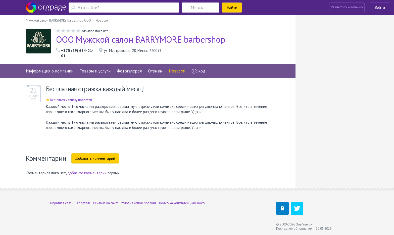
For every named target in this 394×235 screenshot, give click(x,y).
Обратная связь (61, 203)
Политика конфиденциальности (182, 203)
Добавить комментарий (95, 158)
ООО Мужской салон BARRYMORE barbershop (140, 39)
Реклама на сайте (106, 203)
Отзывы (155, 71)
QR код (198, 71)
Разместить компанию (347, 7)
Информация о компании (49, 71)
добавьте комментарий (87, 173)
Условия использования (139, 203)
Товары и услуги (95, 71)
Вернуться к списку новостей (69, 100)
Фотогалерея (129, 71)
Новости (177, 71)
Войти (380, 7)
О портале (83, 203)
